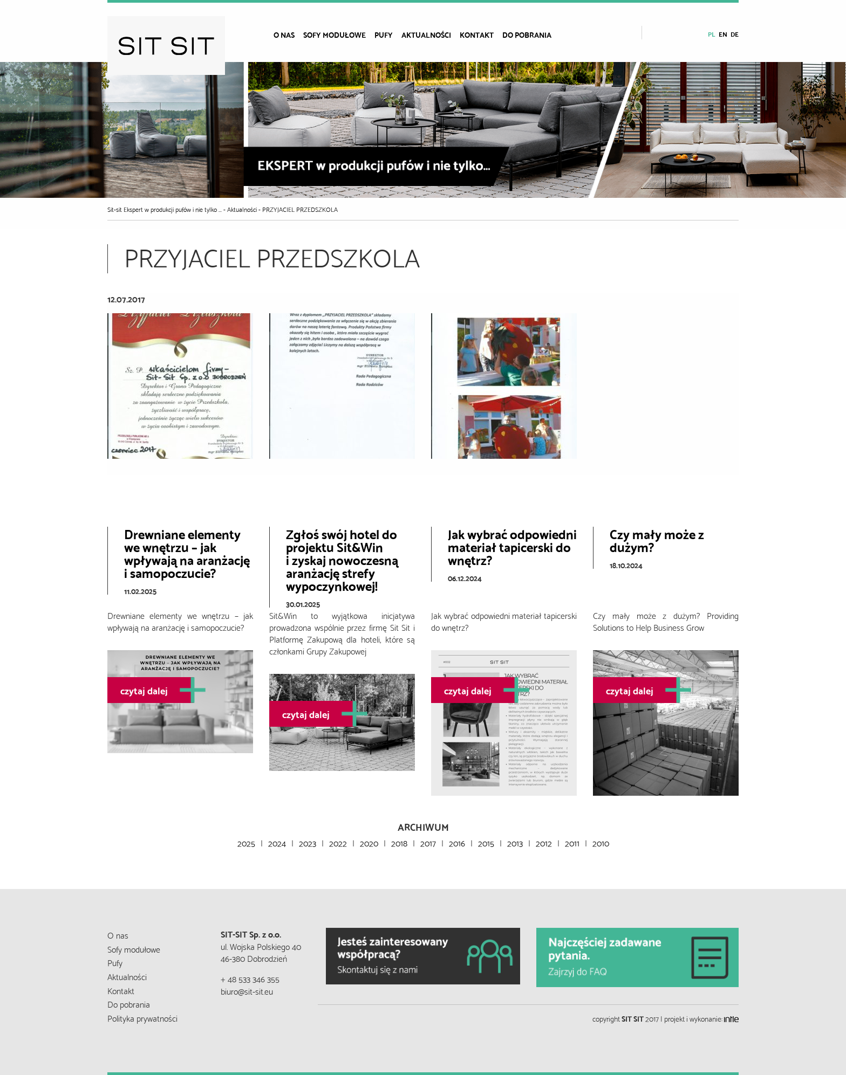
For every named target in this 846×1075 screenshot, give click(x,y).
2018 (399, 842)
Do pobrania (526, 34)
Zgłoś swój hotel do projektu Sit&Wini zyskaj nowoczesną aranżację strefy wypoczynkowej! (342, 559)
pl (711, 33)
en (723, 33)
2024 (277, 842)
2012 (544, 842)
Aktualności (426, 34)
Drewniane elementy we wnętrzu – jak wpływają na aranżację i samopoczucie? (187, 552)
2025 (246, 842)
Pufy (383, 34)
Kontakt (477, 34)
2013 (515, 842)
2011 (572, 842)
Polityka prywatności (142, 1017)
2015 (486, 842)
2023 (307, 842)
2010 (600, 842)
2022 (338, 842)
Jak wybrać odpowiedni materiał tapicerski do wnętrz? (512, 546)
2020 (369, 842)
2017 (428, 842)
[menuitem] (288, 34)
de (735, 33)
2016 (457, 842)
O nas (284, 34)
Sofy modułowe (334, 34)
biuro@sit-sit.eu (247, 990)
